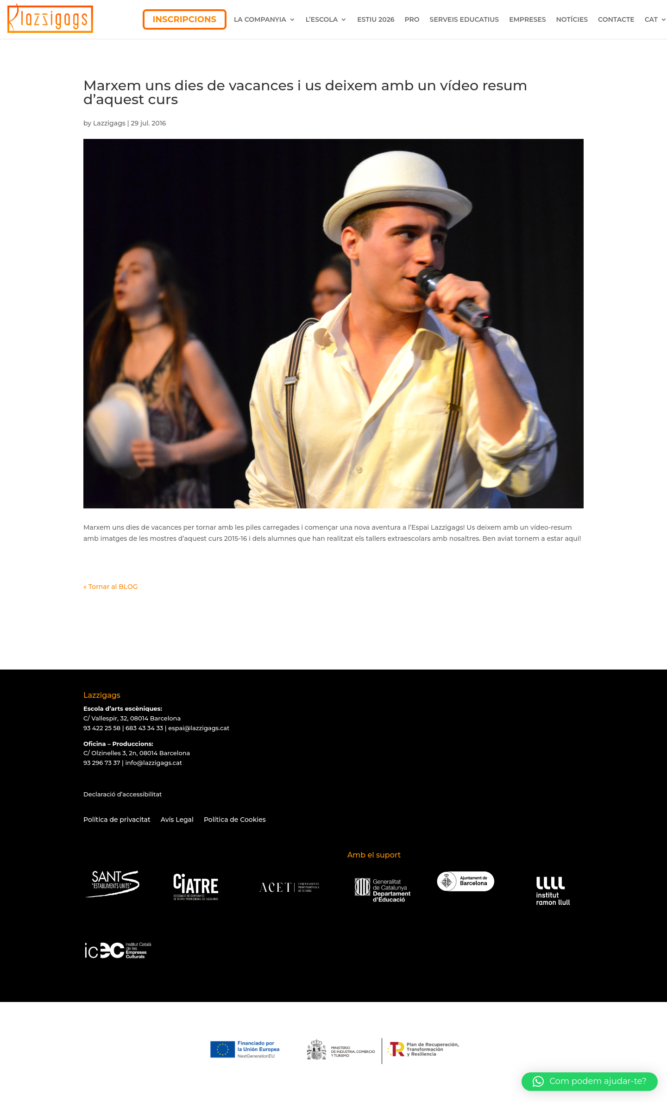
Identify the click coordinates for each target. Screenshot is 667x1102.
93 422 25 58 (101, 728)
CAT (651, 19)
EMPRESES (527, 19)
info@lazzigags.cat (153, 762)
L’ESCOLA (322, 19)
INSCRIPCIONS (184, 19)
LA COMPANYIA (260, 19)
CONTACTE (616, 19)
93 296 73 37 (101, 762)
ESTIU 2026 (375, 19)
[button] (590, 1081)
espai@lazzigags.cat (198, 728)
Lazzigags (109, 123)
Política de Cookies (235, 820)
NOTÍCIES (572, 19)
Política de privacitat (117, 820)
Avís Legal (177, 820)
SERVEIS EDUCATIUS (464, 19)
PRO (412, 19)
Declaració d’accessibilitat (122, 794)
